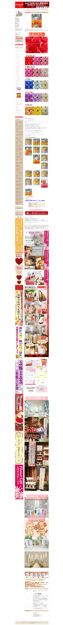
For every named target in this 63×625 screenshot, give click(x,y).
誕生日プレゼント (18, 109)
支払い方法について (30, 622)
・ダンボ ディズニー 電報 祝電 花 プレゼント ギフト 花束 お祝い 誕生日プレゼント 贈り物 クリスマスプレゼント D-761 (19, 159)
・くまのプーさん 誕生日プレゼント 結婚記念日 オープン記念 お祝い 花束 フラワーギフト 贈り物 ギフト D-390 (19, 156)
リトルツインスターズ (19, 65)
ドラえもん (17, 74)
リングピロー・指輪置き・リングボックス (19, 104)
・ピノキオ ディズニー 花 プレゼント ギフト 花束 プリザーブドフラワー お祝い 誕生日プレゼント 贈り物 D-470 (19, 172)
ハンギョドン (17, 79)
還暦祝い (17, 107)
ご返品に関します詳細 (18, 214)
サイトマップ (17, 212)
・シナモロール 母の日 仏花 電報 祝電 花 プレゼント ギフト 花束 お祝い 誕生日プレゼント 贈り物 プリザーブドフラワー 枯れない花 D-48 (19, 195)
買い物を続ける (27, 197)
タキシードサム (18, 76)
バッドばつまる (18, 77)
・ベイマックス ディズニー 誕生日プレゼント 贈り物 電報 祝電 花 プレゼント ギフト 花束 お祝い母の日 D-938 (19, 175)
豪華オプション (19, 88)
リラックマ (17, 68)
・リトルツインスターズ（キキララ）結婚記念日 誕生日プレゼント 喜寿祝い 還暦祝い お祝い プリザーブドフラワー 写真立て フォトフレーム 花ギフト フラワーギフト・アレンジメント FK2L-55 (19, 150)
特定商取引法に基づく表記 (24, 622)
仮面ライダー (17, 83)
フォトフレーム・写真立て (19, 100)
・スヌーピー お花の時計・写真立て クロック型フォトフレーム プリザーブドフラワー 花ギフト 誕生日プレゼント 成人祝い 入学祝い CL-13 (19, 145)
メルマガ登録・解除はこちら (19, 208)
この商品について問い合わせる (29, 198)
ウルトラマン (17, 82)
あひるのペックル (18, 80)
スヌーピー (17, 50)
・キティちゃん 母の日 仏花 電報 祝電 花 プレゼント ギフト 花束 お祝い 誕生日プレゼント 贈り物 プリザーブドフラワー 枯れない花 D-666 (19, 199)
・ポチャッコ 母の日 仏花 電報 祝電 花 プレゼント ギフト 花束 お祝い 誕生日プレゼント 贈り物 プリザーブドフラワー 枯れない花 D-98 (19, 202)
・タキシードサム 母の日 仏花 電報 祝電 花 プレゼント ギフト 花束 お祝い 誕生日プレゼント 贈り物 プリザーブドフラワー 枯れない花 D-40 (19, 192)
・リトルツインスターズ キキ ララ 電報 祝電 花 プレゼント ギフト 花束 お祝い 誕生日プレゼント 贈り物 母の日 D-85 (19, 178)
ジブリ (17, 59)
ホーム (26, 10)
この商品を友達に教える (28, 199)
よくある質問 (17, 213)
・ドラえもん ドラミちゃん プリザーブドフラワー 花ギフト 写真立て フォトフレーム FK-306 (19, 129)
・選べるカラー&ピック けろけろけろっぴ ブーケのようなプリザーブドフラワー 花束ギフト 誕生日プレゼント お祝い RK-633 (19, 142)
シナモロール (28, 10)
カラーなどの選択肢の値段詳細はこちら (30, 196)
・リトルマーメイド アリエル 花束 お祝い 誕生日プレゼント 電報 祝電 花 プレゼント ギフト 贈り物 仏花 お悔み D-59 (19, 166)
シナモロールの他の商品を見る (30, 137)
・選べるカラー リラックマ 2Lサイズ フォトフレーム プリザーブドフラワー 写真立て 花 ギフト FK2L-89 (19, 132)
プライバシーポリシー (39, 622)
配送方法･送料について (34, 622)
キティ (17, 53)
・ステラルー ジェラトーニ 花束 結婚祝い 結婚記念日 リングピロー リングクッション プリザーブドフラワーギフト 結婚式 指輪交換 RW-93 (19, 169)
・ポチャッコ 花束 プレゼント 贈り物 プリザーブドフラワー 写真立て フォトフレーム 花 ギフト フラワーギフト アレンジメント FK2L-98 (19, 138)
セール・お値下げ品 (19, 95)
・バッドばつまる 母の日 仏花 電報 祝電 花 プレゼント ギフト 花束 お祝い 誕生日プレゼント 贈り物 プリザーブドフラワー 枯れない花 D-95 (19, 188)
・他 (16, 85)
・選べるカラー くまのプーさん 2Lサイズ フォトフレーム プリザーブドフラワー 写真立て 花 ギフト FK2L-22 (19, 126)
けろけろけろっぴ (18, 56)
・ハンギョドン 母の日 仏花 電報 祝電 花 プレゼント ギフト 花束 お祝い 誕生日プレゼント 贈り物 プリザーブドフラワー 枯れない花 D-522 (19, 181)
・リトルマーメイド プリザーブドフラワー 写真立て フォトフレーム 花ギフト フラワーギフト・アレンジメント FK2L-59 (19, 135)
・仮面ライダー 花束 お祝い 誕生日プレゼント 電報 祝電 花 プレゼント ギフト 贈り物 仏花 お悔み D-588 (19, 163)
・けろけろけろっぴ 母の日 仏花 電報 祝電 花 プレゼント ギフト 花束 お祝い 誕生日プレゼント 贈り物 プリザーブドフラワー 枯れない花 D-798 (19, 185)
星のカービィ (17, 71)
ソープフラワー (18, 114)
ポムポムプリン (18, 62)
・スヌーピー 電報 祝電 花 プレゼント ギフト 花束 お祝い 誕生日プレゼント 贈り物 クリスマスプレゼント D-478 (19, 153)
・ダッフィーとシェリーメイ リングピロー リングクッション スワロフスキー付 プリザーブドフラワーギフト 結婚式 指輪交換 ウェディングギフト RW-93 (19, 122)
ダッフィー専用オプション (19, 91)
